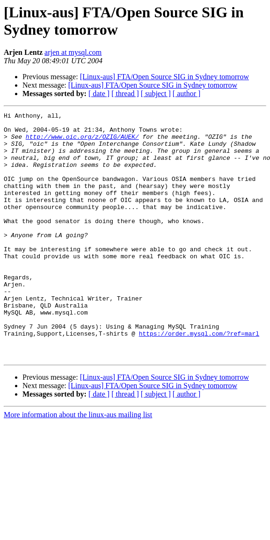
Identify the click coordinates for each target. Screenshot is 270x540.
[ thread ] (125, 94)
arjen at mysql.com (73, 52)
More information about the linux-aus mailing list (78, 464)
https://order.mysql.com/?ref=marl (199, 378)
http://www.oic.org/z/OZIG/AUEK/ (82, 142)
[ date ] (98, 94)
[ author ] (187, 94)
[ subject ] (156, 94)
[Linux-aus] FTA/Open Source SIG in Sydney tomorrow (164, 77)
